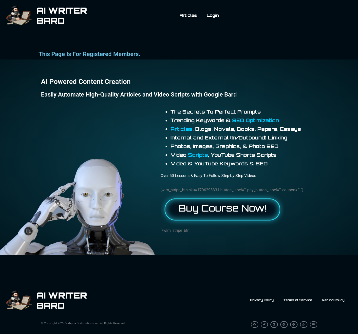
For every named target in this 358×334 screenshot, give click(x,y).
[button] (254, 324)
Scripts (198, 155)
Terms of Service (297, 300)
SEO (238, 120)
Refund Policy (333, 300)
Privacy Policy (262, 300)
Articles (188, 15)
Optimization (262, 120)
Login (213, 15)
